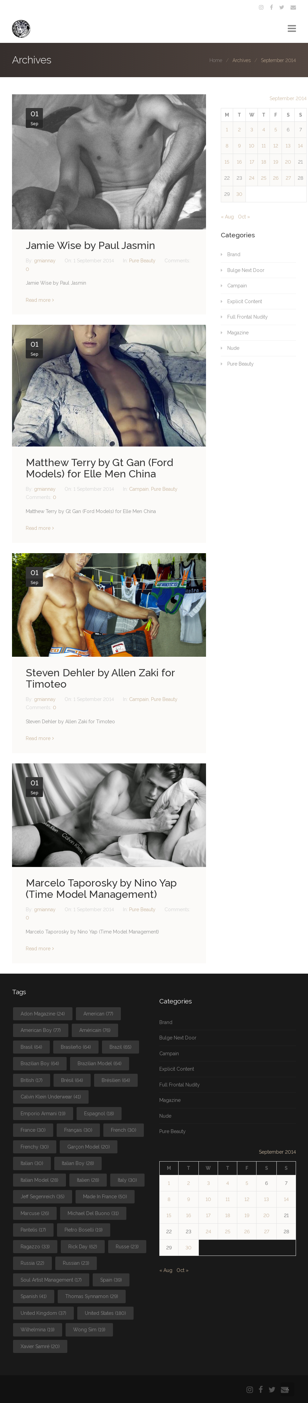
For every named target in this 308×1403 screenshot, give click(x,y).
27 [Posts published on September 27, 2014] (288, 178)
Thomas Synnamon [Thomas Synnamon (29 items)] (91, 1296)
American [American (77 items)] (98, 1013)
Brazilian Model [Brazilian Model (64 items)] (100, 1063)
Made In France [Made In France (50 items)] (105, 1196)
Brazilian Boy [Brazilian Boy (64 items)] (40, 1063)
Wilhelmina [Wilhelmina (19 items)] (38, 1329)
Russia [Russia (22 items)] (32, 1263)
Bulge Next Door (245, 270)
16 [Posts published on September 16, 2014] (239, 162)
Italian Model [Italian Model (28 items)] (39, 1180)
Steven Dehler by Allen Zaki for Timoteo (100, 678)
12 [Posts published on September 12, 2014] (275, 145)
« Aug (227, 216)
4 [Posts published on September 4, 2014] (263, 129)
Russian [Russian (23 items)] (76, 1263)
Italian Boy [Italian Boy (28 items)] (78, 1163)
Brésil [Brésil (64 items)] (72, 1080)
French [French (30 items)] (123, 1130)
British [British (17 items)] (32, 1080)
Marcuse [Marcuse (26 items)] (35, 1213)
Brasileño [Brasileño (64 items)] (76, 1047)
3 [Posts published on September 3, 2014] (251, 129)
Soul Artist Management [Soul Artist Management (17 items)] (51, 1280)
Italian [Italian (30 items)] (32, 1163)
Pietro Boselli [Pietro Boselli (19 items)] (84, 1230)
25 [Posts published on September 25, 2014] (263, 178)
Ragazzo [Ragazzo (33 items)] (35, 1246)
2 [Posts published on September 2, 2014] (239, 129)
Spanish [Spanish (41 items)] (34, 1296)
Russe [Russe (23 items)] (127, 1246)
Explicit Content (244, 301)
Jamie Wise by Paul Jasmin (90, 245)
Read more (38, 300)
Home (215, 60)
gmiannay (45, 260)
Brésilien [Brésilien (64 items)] (116, 1080)
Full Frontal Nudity (247, 317)
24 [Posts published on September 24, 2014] (251, 178)
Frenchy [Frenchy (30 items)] (35, 1147)
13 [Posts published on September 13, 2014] (288, 145)
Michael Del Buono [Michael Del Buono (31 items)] (93, 1213)
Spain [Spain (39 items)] (111, 1280)
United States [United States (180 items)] (105, 1313)
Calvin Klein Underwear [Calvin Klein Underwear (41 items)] (51, 1096)
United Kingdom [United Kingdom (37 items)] (43, 1313)
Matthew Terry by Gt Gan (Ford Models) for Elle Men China (99, 468)
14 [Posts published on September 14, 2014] (300, 145)
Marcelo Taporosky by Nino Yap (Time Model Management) (101, 888)
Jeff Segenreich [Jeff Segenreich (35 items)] (43, 1196)
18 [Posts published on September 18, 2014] (263, 162)
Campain (139, 489)
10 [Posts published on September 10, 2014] (251, 145)
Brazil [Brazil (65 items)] (121, 1047)
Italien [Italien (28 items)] (88, 1180)
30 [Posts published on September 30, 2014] (239, 194)
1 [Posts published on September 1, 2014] (227, 129)
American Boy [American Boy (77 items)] (41, 1030)
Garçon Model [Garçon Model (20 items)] (88, 1147)
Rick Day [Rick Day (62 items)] (82, 1246)
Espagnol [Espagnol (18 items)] (99, 1113)
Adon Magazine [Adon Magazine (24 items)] (43, 1013)
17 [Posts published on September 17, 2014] (252, 162)
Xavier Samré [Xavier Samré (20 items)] (40, 1346)
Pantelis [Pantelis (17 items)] (33, 1230)
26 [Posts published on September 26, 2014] (275, 178)
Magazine (238, 332)
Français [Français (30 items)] (78, 1130)
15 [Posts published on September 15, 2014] (227, 162)
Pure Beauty (142, 260)
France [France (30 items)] (33, 1130)
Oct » (244, 216)
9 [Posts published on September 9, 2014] (239, 145)
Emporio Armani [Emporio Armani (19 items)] (43, 1113)
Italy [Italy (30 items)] (127, 1180)
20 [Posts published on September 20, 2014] (288, 162)
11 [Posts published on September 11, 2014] (264, 145)
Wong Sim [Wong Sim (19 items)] (89, 1329)
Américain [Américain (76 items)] (95, 1030)
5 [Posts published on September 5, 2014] (275, 129)
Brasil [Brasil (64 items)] (31, 1047)
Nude (233, 348)
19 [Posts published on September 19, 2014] (275, 162)
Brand (233, 254)
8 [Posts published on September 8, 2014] (227, 145)
